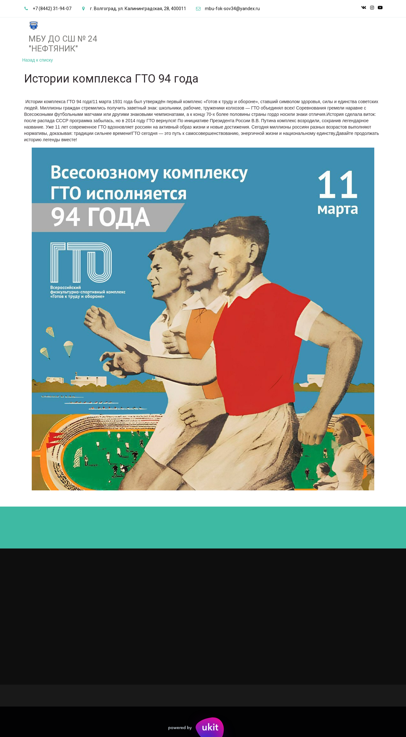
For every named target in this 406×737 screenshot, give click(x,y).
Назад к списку (37, 60)
